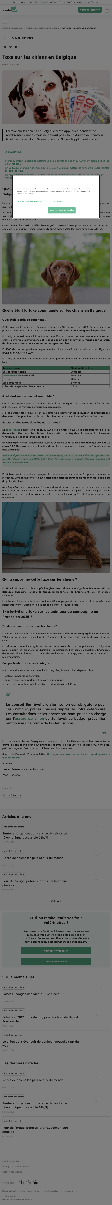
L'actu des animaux (12, 28)
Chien (29, 28)
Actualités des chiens (47, 28)
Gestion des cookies (12, 1172)
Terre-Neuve (9, 375)
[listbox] (56, 858)
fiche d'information (42, 2)
